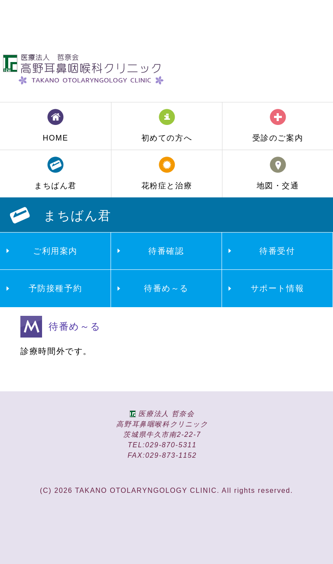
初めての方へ (167, 138)
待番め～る (166, 288)
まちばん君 (55, 185)
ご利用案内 (55, 251)
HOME (55, 138)
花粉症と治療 (167, 185)
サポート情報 (277, 288)
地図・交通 (278, 185)
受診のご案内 (278, 138)
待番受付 (277, 251)
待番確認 (166, 251)
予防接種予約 (55, 288)
